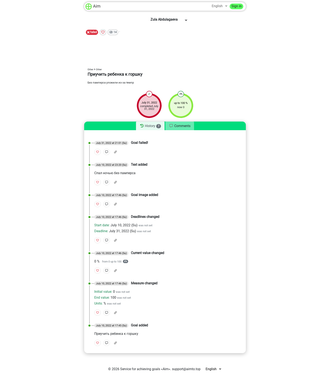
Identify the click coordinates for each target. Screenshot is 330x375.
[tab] (150, 126)
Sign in (236, 6)
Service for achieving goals (140, 369)
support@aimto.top (186, 369)
